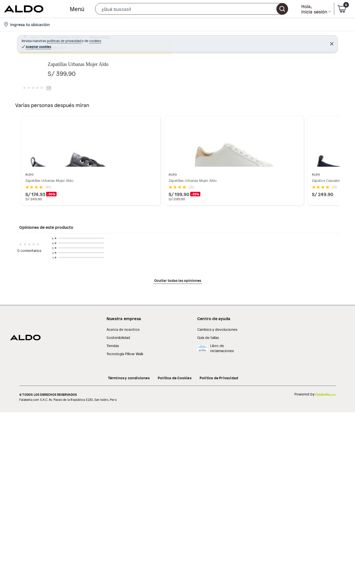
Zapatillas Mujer (105, 39)
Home (29, 39)
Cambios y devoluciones (217, 574)
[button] (191, 9)
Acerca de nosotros (122, 574)
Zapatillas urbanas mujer (143, 39)
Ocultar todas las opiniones (177, 533)
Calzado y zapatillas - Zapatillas (63, 39)
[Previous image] (52, 131)
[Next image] (202, 131)
